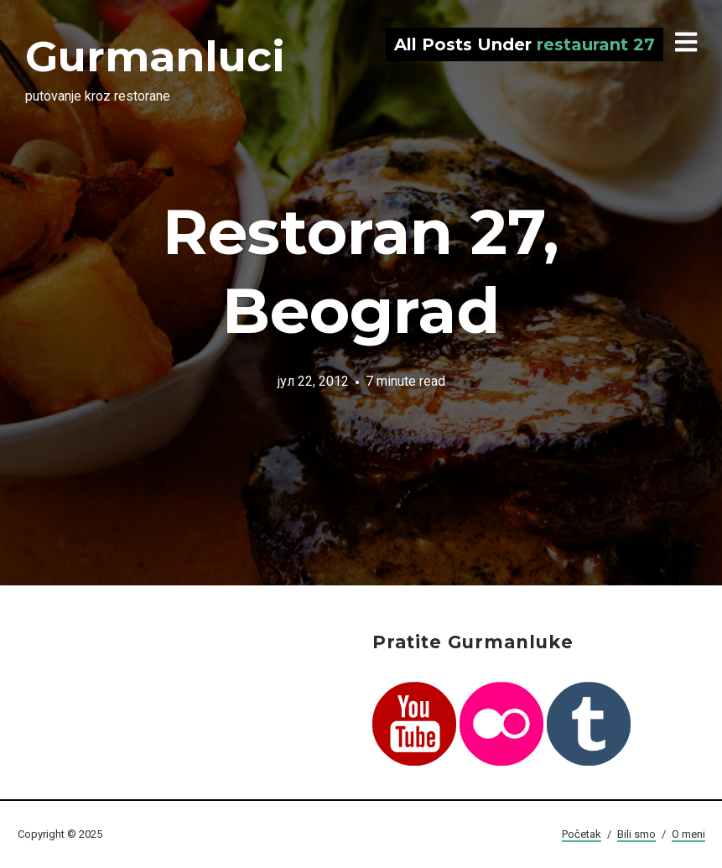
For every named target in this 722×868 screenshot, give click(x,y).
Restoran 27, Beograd (361, 271)
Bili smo (636, 834)
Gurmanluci (155, 56)
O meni (688, 834)
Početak (581, 834)
